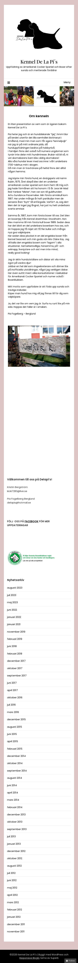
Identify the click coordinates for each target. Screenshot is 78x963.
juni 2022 (12, 609)
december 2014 (16, 756)
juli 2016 (11, 704)
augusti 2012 (14, 865)
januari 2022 (14, 617)
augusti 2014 (14, 778)
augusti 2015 (14, 726)
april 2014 (12, 792)
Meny (67, 82)
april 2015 (12, 741)
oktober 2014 (14, 763)
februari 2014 (14, 807)
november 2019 (16, 631)
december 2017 (16, 661)
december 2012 (16, 851)
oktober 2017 (14, 668)
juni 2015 (12, 734)
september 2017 (17, 675)
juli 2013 (11, 836)
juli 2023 (11, 595)
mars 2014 (13, 799)
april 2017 (12, 690)
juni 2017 (12, 682)
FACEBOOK (31, 521)
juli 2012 (11, 873)
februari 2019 (14, 639)
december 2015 (16, 719)
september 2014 (17, 770)
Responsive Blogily (29, 958)
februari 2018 (14, 653)
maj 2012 (12, 887)
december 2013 (16, 814)
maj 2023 (12, 602)
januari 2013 (14, 843)
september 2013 (17, 829)
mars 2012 (13, 902)
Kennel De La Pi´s (39, 62)
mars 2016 (13, 712)
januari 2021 (14, 624)
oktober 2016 (14, 697)
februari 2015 (14, 748)
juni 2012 (12, 880)
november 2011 (16, 931)
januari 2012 (14, 917)
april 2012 (12, 895)
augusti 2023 (14, 587)
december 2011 (16, 924)
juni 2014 (12, 785)
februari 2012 (14, 909)
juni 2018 (12, 646)
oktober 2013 (14, 821)
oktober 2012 (14, 858)
